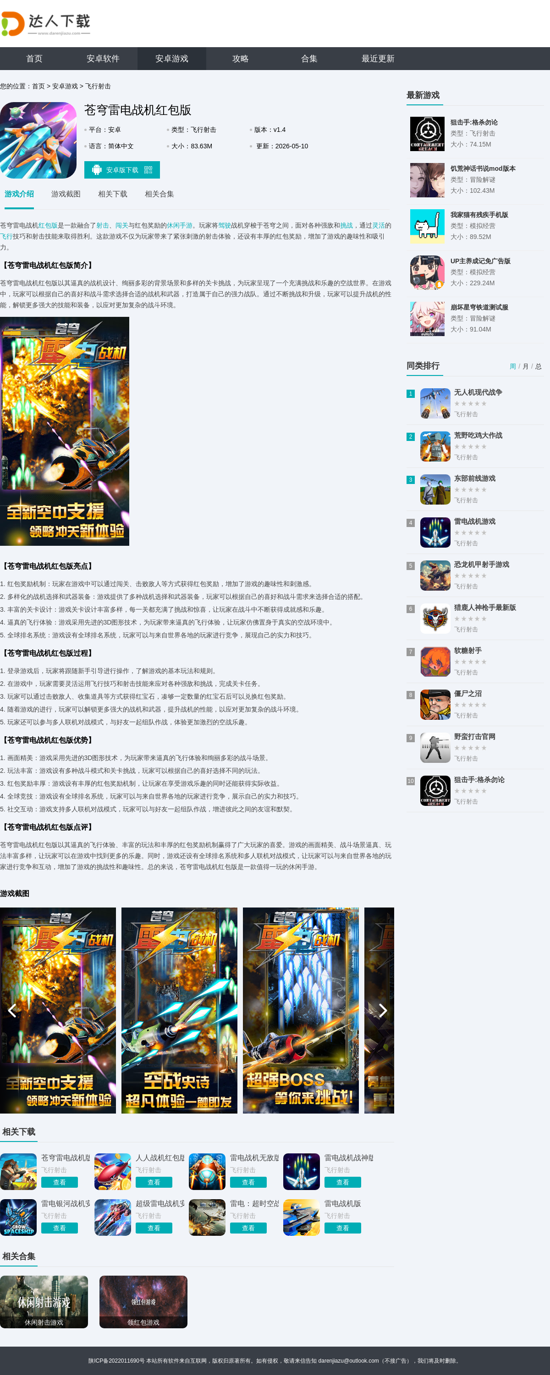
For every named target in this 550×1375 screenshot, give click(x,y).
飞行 (6, 236)
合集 (309, 58)
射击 (102, 225)
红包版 (48, 225)
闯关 (122, 225)
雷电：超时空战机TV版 (254, 1203)
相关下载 (112, 194)
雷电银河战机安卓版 (65, 1203)
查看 (59, 1182)
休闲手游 (179, 225)
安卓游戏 (171, 58)
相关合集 (159, 194)
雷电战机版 (342, 1203)
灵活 (378, 225)
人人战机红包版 (160, 1158)
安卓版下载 (122, 169)
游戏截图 (66, 194)
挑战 (346, 225)
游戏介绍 (19, 194)
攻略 (240, 58)
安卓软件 (103, 58)
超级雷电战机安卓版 (160, 1203)
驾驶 (224, 225)
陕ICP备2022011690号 (116, 1361)
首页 (34, 58)
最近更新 (378, 58)
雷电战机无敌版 (254, 1158)
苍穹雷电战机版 (65, 1158)
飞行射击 (98, 86)
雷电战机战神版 (348, 1158)
